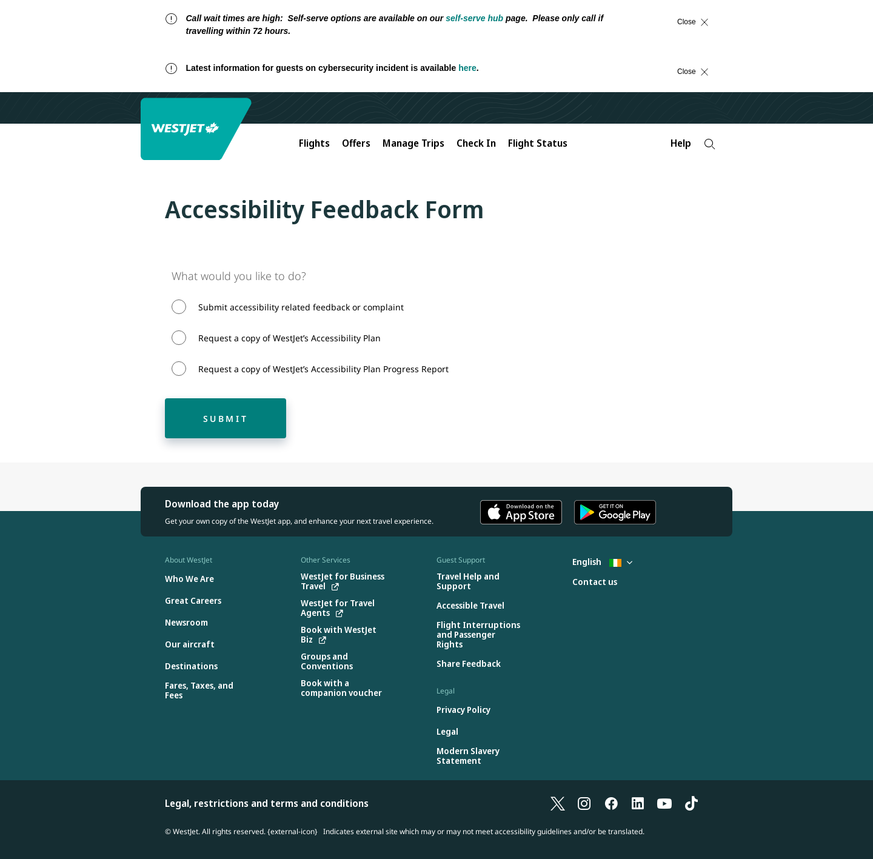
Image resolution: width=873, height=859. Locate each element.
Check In (476, 143)
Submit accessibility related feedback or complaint (301, 307)
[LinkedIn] (637, 803)
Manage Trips (413, 143)
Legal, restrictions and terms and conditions (267, 803)
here (467, 68)
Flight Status (537, 143)
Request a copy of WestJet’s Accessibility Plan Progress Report (323, 369)
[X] (557, 803)
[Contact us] (594, 582)
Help (681, 143)
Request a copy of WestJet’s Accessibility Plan (289, 338)
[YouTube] (664, 803)
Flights (314, 143)
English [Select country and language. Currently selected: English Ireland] (602, 561)
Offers (356, 143)
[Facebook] (611, 803)
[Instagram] (584, 803)
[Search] (709, 144)
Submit (226, 418)
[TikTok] (691, 803)
